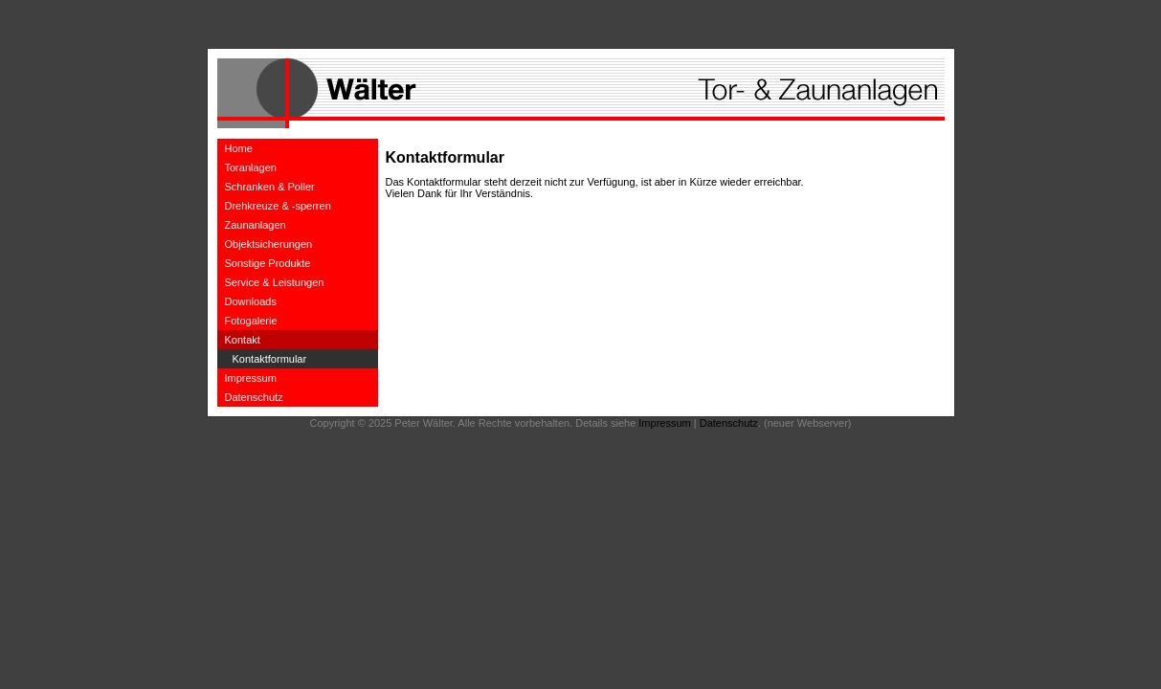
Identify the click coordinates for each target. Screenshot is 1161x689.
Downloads (251, 301)
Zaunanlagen (255, 225)
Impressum (251, 378)
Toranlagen (251, 167)
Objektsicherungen (269, 244)
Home (239, 148)
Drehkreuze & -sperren (278, 205)
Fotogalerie (251, 320)
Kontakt (242, 339)
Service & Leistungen (274, 282)
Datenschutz (254, 397)
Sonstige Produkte (268, 263)
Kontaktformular (270, 359)
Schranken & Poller (270, 186)
